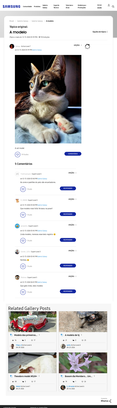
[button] (77, 45)
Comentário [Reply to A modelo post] (73, 154)
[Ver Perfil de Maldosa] (24, 277)
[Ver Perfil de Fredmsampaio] (26, 174)
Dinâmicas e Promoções (82, 6)
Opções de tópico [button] (99, 32)
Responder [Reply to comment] (67, 188)
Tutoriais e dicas (69, 6)
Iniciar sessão (99, 6)
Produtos (37, 7)
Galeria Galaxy (45, 6)
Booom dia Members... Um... (25, 368)
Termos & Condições (39, 402)
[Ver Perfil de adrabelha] (24, 226)
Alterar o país (63, 403)
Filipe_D (19, 342)
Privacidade (8, 405)
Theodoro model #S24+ (96, 330)
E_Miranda (20, 380)
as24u (55, 342)
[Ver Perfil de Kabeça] (17, 46)
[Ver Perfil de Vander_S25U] (25, 252)
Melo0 (92, 342)
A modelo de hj (58, 329)
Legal (32, 405)
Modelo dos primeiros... (20, 330)
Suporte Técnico (56, 6)
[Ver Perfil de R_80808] (24, 200)
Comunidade (27, 7)
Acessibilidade (9, 402)
